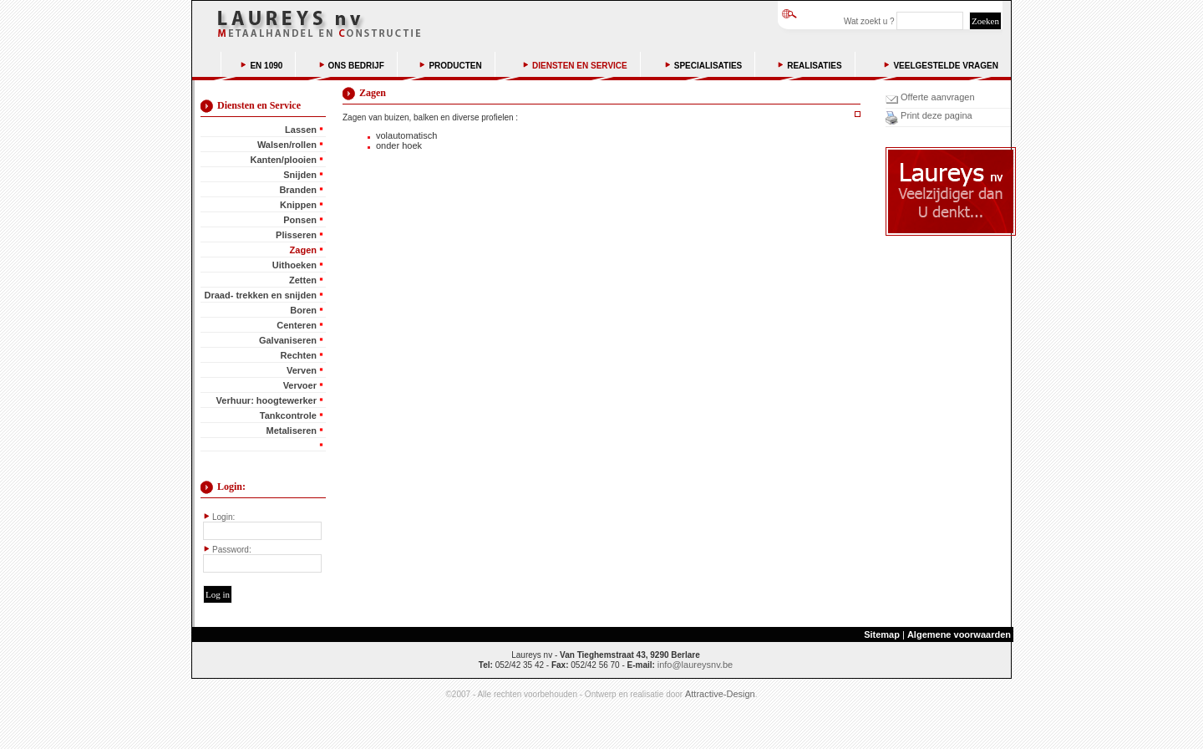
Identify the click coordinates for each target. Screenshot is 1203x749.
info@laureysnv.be (695, 665)
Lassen (301, 130)
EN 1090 (266, 65)
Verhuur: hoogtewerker (266, 400)
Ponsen (300, 220)
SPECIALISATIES (708, 65)
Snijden (300, 175)
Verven (302, 370)
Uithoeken (294, 265)
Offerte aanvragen (936, 97)
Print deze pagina (935, 115)
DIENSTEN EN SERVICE (579, 65)
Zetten (303, 280)
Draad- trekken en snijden (261, 295)
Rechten (299, 355)
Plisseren (296, 235)
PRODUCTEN (455, 65)
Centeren (297, 325)
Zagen (303, 250)
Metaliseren (291, 430)
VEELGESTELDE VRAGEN (945, 65)
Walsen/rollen (287, 145)
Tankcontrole (288, 415)
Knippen (298, 205)
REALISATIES (814, 65)
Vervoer (300, 385)
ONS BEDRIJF (356, 65)
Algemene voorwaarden (959, 634)
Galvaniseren (288, 340)
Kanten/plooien (284, 160)
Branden (298, 190)
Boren (303, 310)
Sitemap (882, 634)
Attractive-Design (720, 694)
